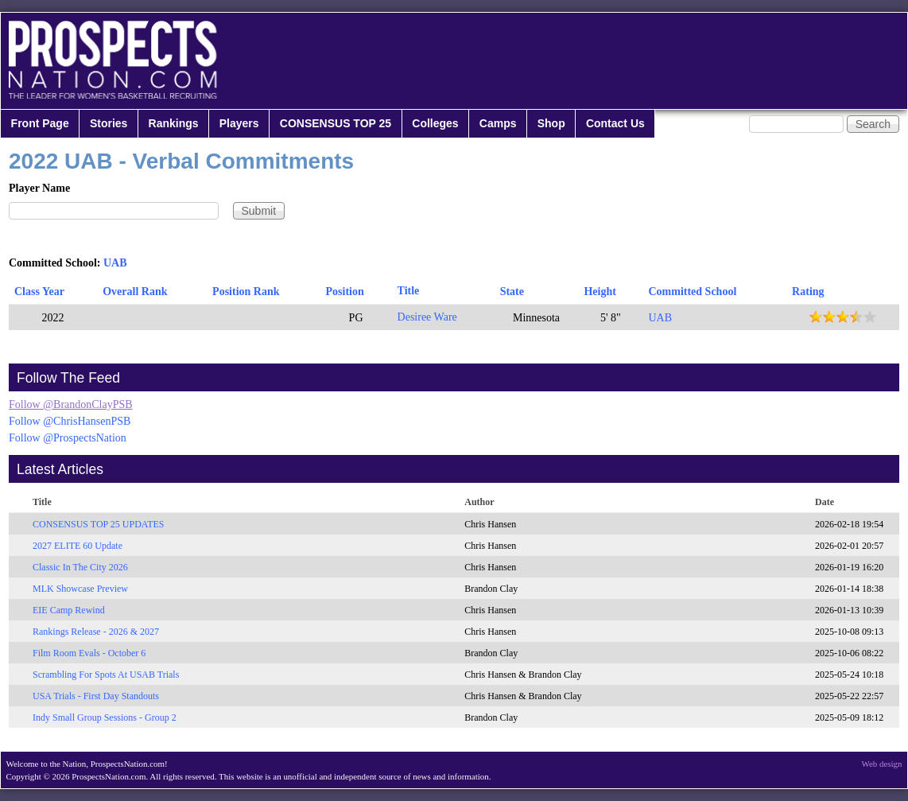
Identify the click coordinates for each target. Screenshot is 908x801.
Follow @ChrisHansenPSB (69, 421)
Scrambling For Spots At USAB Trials (106, 674)
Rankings (174, 123)
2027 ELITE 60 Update (77, 545)
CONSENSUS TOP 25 (335, 123)
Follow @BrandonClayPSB (71, 404)
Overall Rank (135, 291)
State (512, 291)
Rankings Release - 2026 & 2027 (96, 631)
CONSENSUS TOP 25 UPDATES (99, 524)
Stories (108, 123)
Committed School (692, 291)
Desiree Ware (427, 317)
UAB (115, 263)
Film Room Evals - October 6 (89, 653)
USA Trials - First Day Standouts (96, 696)
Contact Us (615, 123)
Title (409, 291)
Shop (551, 123)
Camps (498, 123)
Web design (882, 763)
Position (345, 291)
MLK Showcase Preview (80, 588)
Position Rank (245, 291)
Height (599, 291)
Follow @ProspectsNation (67, 438)
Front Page (40, 123)
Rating (808, 291)
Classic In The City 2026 (80, 567)
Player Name (39, 188)
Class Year (39, 291)
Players (239, 123)
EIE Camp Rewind (69, 610)
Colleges (435, 123)
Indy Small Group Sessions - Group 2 (105, 717)
